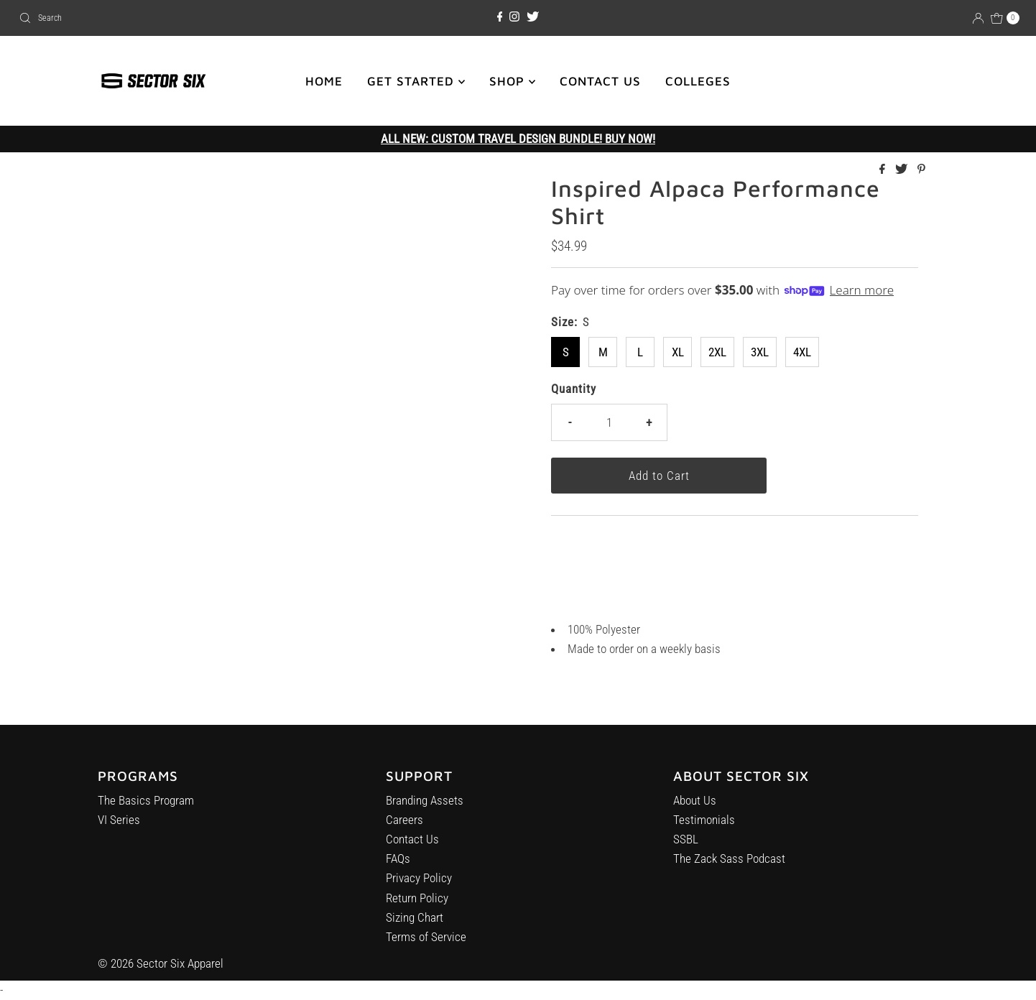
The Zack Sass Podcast (729, 869)
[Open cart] (1005, 17)
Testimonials (704, 830)
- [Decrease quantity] (569, 422)
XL (678, 352)
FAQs (398, 865)
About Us (694, 811)
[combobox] (177, 18)
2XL (717, 352)
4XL (802, 352)
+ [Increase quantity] (649, 422)
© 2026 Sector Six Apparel (160, 963)
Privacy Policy (419, 884)
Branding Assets (424, 806)
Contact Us (412, 845)
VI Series (119, 823)
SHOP (512, 81)
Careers (404, 826)
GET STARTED (416, 81)
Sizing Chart (414, 924)
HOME (324, 81)
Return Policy (417, 904)
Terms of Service (426, 943)
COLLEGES (698, 81)
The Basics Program (146, 803)
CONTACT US (600, 81)
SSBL (685, 850)
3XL (760, 352)
